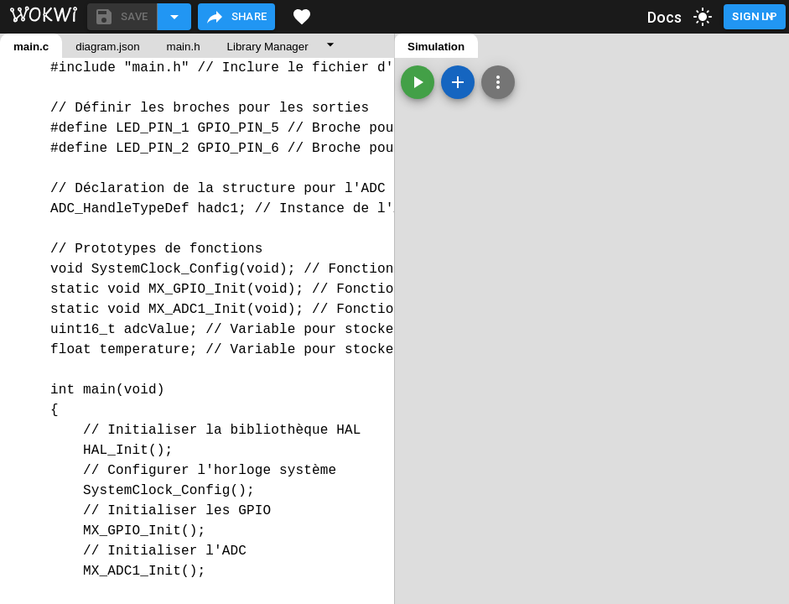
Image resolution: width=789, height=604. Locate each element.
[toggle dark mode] (702, 17)
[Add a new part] (458, 82)
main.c (31, 46)
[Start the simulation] (417, 82)
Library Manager (268, 46)
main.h (183, 46)
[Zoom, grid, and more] (498, 82)
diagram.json (107, 46)
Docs (665, 17)
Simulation (436, 46)
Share (236, 17)
